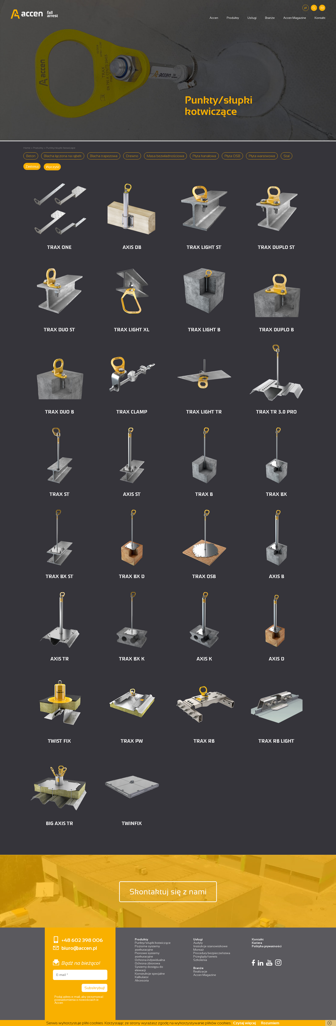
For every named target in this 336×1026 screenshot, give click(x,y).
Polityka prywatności (267, 946)
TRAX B (204, 494)
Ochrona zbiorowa (147, 963)
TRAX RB (204, 741)
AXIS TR (59, 658)
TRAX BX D (132, 576)
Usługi (252, 17)
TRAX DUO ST (59, 329)
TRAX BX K (131, 658)
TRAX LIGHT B (204, 329)
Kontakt (320, 17)
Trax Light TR (204, 411)
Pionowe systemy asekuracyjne (147, 954)
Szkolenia (200, 960)
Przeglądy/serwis (205, 956)
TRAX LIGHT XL (131, 329)
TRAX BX (276, 494)
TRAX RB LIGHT (276, 741)
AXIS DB (132, 247)
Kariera (257, 942)
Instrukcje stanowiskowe (210, 946)
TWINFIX (132, 823)
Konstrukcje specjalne (150, 973)
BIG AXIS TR (59, 823)
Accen (214, 17)
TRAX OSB (204, 576)
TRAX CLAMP (132, 411)
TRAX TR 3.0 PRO (276, 411)
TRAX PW (132, 741)
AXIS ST (132, 494)
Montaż (198, 949)
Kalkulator (141, 977)
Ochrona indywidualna (150, 960)
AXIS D (276, 658)
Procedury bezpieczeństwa (211, 953)
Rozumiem (270, 1023)
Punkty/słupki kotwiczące (153, 942)
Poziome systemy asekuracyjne (147, 947)
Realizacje (200, 971)
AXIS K (204, 658)
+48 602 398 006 (82, 940)
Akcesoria (142, 980)
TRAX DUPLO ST (276, 247)
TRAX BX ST (59, 576)
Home (26, 147)
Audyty (198, 942)
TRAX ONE (59, 247)
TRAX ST (59, 494)
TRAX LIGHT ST (204, 247)
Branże (270, 17)
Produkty (233, 17)
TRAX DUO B (59, 411)
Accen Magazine (294, 17)
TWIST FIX (59, 741)
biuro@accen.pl (79, 948)
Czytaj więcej (244, 1023)
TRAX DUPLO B (276, 329)
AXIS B (276, 576)
